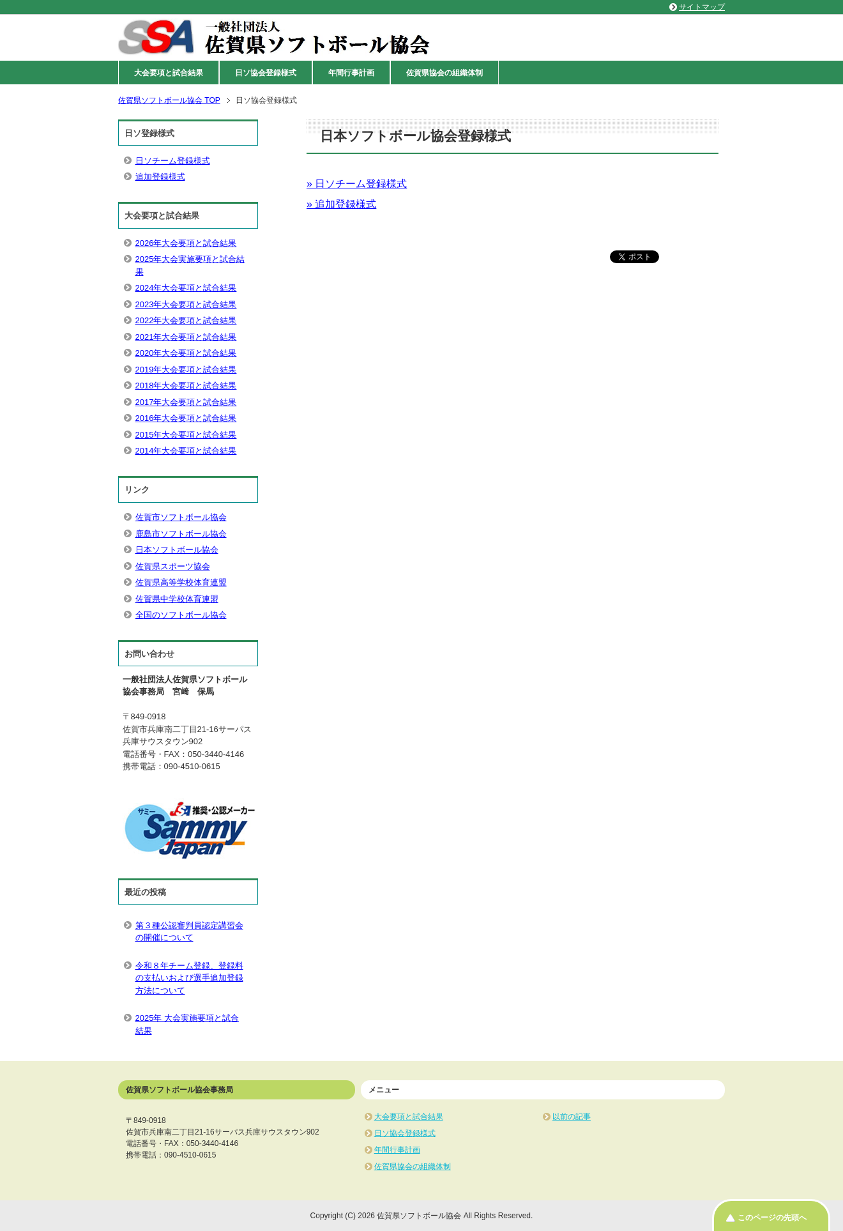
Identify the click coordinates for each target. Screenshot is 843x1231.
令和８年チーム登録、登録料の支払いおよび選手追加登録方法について (189, 978)
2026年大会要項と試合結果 (186, 243)
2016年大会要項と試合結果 (186, 418)
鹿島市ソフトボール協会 (181, 534)
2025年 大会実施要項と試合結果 (187, 1024)
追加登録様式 (160, 176)
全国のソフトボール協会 (181, 615)
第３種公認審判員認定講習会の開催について (189, 932)
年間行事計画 (351, 72)
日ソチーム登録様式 (172, 160)
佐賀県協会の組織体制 (444, 72)
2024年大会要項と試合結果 (186, 288)
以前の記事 (571, 1116)
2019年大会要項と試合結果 (186, 369)
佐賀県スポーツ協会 (172, 566)
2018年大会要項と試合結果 (186, 385)
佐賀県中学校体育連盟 (176, 599)
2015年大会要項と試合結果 (186, 435)
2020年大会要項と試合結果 (186, 353)
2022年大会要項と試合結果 (186, 320)
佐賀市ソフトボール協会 (181, 517)
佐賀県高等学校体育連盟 (181, 582)
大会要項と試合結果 (168, 72)
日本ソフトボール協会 (176, 549)
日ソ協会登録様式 (265, 72)
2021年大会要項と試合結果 (186, 337)
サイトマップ (702, 7)
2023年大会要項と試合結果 (186, 304)
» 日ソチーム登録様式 (357, 183)
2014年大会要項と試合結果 (186, 450)
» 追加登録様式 (341, 204)
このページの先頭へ (772, 1217)
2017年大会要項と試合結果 (186, 402)
